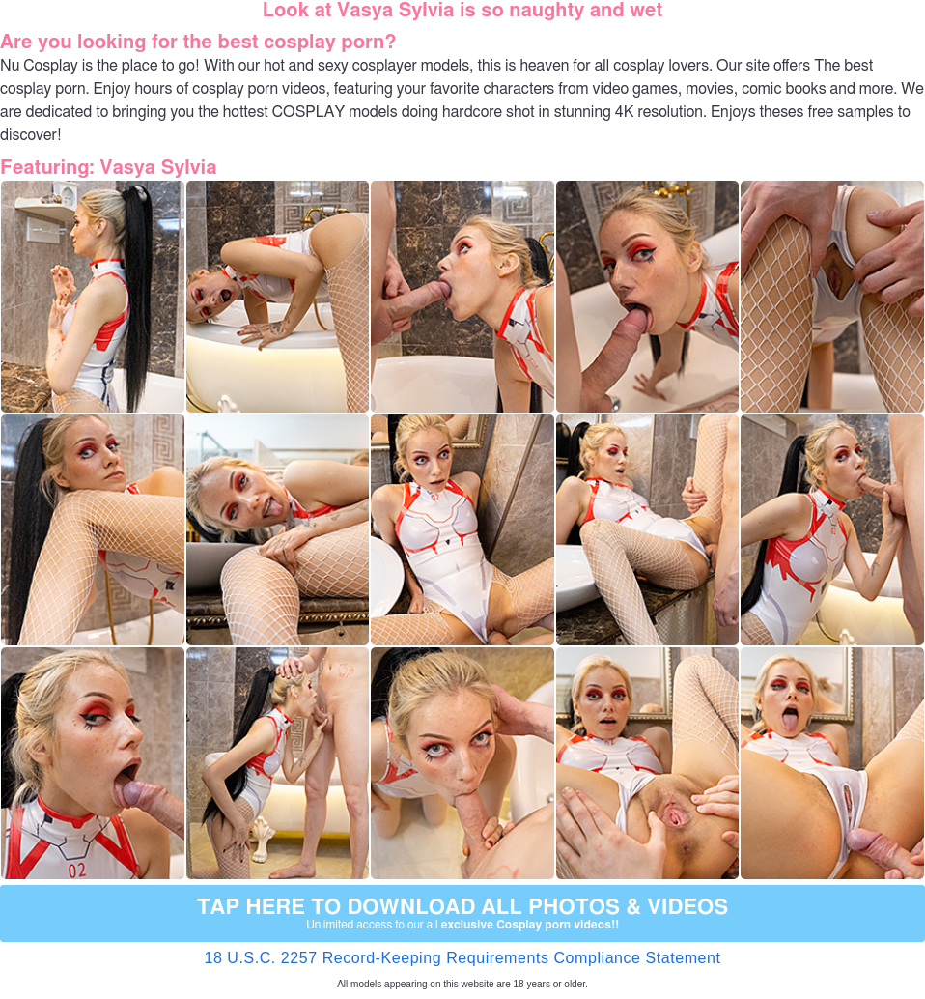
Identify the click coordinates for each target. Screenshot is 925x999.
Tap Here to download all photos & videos (462, 914)
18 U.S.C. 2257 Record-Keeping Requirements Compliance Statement (462, 958)
